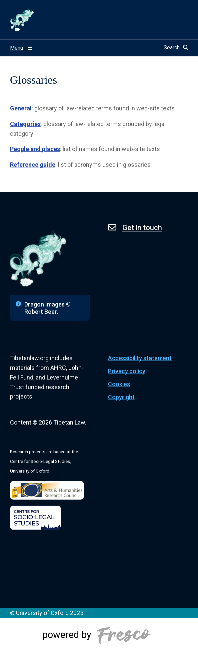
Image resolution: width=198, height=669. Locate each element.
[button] (176, 48)
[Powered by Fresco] (99, 643)
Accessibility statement (140, 358)
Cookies (119, 384)
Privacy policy (126, 371)
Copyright (121, 397)
